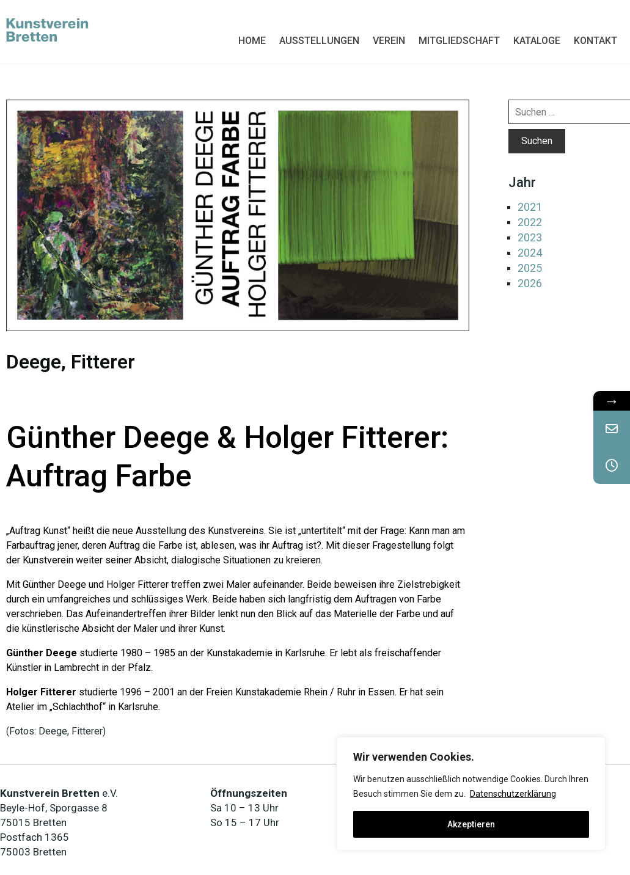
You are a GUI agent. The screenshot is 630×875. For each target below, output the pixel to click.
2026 (530, 283)
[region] (471, 794)
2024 (530, 252)
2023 (530, 237)
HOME (252, 40)
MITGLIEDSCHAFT (459, 40)
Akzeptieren (471, 824)
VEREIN (389, 40)
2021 (530, 206)
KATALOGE (536, 40)
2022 (530, 222)
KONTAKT (595, 40)
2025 (530, 268)
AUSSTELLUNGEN (319, 40)
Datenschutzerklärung (513, 794)
